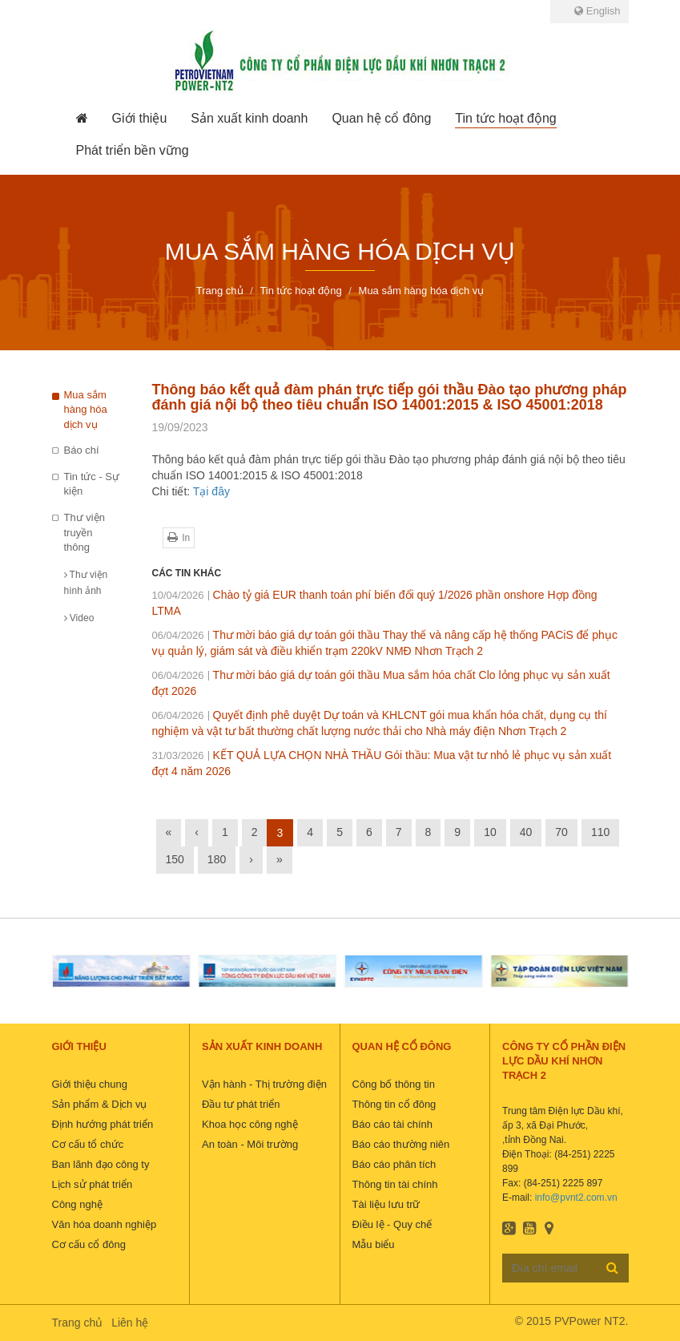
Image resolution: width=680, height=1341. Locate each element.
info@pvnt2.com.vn (576, 1197)
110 (600, 832)
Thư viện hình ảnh (86, 582)
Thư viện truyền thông (84, 532)
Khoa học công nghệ (250, 1124)
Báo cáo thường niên (401, 1144)
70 (561, 832)
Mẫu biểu (373, 1244)
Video (79, 618)
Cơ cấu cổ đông (89, 1244)
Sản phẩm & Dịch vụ (99, 1104)
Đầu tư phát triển (241, 1104)
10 (490, 832)
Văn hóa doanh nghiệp (104, 1224)
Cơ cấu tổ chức (88, 1144)
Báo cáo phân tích (394, 1164)
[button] (139, 119)
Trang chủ (77, 1322)
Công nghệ (77, 1204)
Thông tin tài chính (395, 1184)
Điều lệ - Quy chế (392, 1224)
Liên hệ (129, 1322)
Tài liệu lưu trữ (386, 1204)
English (597, 11)
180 (216, 859)
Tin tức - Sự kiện (92, 484)
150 (175, 859)
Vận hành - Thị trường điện (264, 1084)
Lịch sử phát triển (92, 1184)
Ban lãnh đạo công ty (101, 1164)
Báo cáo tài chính (392, 1124)
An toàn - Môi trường (250, 1144)
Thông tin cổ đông (394, 1104)
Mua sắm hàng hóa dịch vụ (85, 409)
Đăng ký (612, 1267)
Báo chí (81, 450)
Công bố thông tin (393, 1084)
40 (526, 832)
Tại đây (211, 491)
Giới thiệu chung (90, 1084)
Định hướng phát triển (103, 1124)
